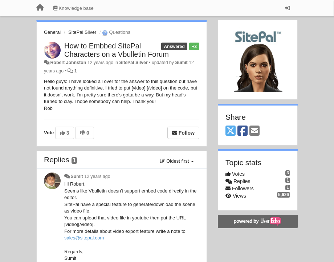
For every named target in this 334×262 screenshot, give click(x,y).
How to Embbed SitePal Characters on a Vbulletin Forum (116, 50)
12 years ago (97, 176)
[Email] (254, 131)
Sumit (181, 62)
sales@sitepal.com (84, 238)
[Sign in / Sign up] (287, 8)
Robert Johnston (68, 62)
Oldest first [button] (177, 161)
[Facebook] (242, 131)
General (52, 32)
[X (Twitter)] (230, 131)
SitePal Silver (82, 32)
